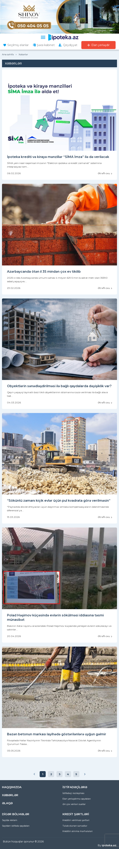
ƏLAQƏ (7, 803)
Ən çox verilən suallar (74, 804)
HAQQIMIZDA (11, 787)
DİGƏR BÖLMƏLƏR (15, 814)
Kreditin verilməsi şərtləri (76, 820)
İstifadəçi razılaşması (73, 793)
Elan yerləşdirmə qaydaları (77, 798)
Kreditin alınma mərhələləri (78, 831)
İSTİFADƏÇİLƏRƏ (75, 787)
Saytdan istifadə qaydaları (15, 825)
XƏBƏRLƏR (10, 795)
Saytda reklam (9, 820)
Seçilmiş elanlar (18, 45)
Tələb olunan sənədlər (75, 825)
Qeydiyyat (70, 45)
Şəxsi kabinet (46, 45)
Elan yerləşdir (100, 45)
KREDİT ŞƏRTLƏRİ (76, 814)
